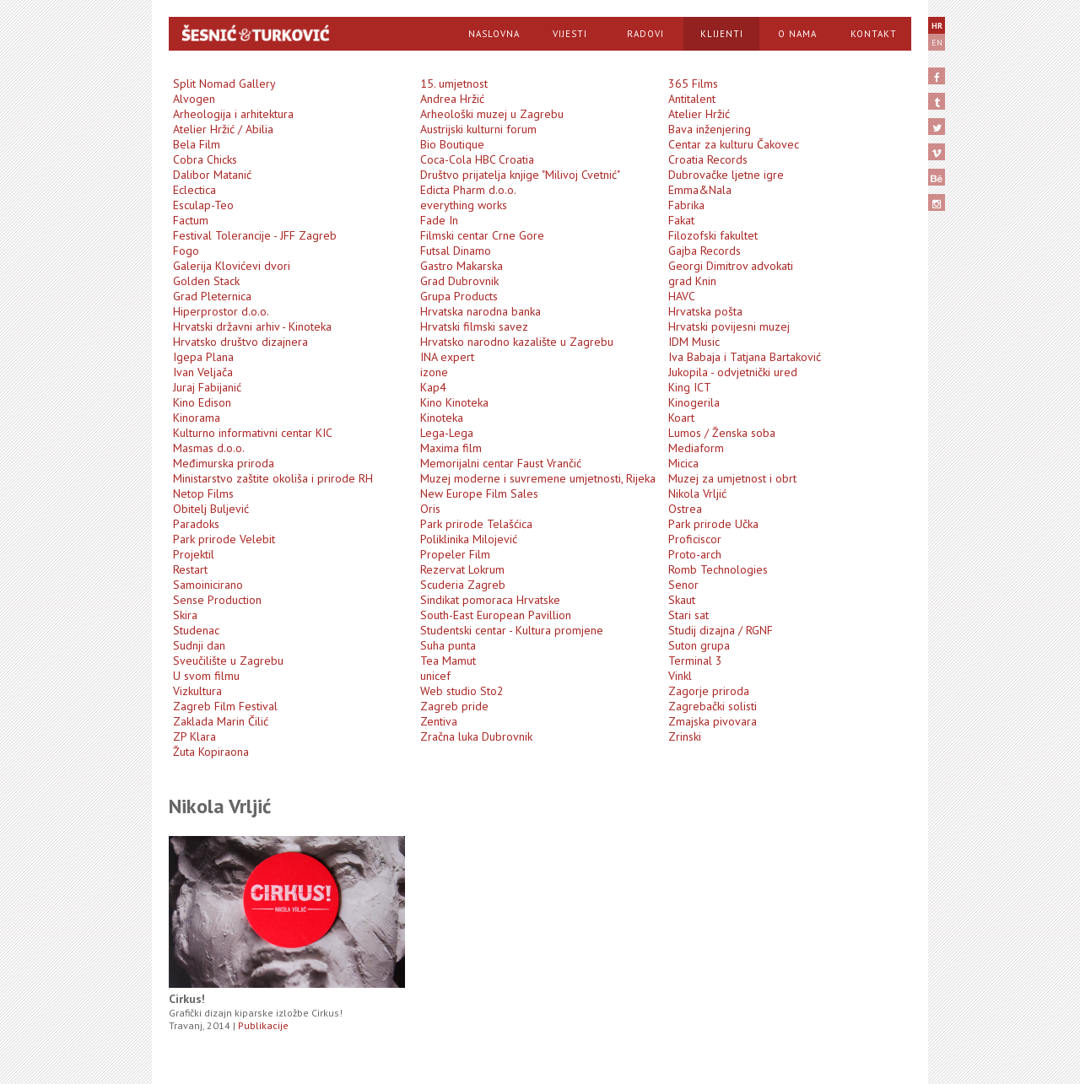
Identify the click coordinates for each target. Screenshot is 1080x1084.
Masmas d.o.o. (209, 448)
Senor (683, 584)
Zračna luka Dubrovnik (476, 736)
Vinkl (680, 675)
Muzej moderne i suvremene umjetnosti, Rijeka (538, 478)
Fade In (439, 220)
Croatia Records (708, 159)
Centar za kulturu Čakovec (733, 144)
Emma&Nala (700, 189)
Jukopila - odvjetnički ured (732, 372)
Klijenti (721, 34)
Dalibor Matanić (212, 174)
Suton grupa (699, 645)
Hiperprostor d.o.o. (221, 311)
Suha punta (448, 645)
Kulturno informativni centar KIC (252, 432)
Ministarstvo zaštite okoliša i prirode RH (273, 478)
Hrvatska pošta (705, 311)
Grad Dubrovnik (459, 281)
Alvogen (194, 98)
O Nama (797, 34)
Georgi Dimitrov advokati (730, 265)
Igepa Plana (203, 356)
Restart (190, 569)
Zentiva (438, 721)
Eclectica (194, 189)
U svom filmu (206, 675)
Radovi (645, 34)
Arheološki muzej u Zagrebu (492, 113)
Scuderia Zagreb (462, 584)
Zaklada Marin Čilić (220, 721)
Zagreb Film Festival (225, 706)
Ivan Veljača (203, 372)
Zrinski (684, 736)
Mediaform (696, 448)
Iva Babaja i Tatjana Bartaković (744, 356)
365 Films (693, 83)
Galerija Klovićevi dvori (231, 265)
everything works (463, 205)
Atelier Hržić (699, 113)
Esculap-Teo (203, 205)
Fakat (681, 220)
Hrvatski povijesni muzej (729, 326)
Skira (185, 615)
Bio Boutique (452, 144)
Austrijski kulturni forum (478, 129)
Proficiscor (694, 539)
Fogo (186, 250)
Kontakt (873, 34)
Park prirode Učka (713, 523)
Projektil (193, 554)
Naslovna (494, 34)
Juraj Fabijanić (207, 387)
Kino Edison (202, 402)
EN (937, 42)
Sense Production (217, 599)
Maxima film (451, 448)
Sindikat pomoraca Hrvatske (490, 599)
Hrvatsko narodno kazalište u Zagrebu (516, 341)
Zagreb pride (454, 706)
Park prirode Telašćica (476, 523)
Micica (683, 463)
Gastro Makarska (461, 265)
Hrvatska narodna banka (480, 311)
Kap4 (433, 387)
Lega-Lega (446, 432)
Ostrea (685, 508)
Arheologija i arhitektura (233, 113)
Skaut (681, 599)
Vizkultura (197, 690)
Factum (190, 220)
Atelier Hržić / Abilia (223, 129)
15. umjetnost (454, 83)
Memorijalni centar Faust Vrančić (500, 463)
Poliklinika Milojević (468, 539)
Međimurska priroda (223, 463)
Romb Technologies (718, 569)
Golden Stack (206, 281)
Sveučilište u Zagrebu (228, 660)
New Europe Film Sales (479, 493)
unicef (435, 675)
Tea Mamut (448, 660)
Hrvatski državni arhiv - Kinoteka (252, 326)
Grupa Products (459, 296)
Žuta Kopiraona (211, 751)
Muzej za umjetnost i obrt (732, 478)
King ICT (689, 387)
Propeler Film (455, 554)
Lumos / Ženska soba (721, 432)
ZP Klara (194, 736)
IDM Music (694, 341)
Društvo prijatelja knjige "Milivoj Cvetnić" (520, 174)
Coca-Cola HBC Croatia (477, 159)
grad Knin (692, 281)
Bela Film (196, 144)
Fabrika (686, 205)
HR (937, 25)
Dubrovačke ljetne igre (726, 174)
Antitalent (692, 98)
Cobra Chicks (205, 159)
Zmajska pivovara (712, 721)
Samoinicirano (208, 584)
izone (434, 372)
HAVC (681, 296)
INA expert (447, 356)
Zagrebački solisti (712, 706)
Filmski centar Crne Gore (482, 235)
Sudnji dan (199, 645)
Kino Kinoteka (454, 402)
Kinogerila (694, 402)
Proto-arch (694, 554)
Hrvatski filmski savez (474, 326)
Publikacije (263, 1025)
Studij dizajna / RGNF (720, 630)
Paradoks (196, 523)
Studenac (196, 630)
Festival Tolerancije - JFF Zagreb (255, 235)
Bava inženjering (709, 129)
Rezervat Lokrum (462, 569)
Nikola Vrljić (697, 493)
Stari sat (688, 615)
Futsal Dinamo (455, 250)
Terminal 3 (695, 660)
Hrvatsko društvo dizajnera (240, 341)
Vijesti (570, 34)
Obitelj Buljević (211, 508)
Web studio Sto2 (462, 690)
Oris (430, 508)
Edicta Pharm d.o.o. (468, 189)
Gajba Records (704, 250)
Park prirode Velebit (224, 539)
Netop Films (203, 493)
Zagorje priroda (708, 690)
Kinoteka (441, 417)
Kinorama (196, 417)
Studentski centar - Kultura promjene (511, 630)
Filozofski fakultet (713, 235)
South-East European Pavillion (495, 615)
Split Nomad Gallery (224, 83)
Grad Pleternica (212, 296)
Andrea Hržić (452, 98)
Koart (681, 417)
